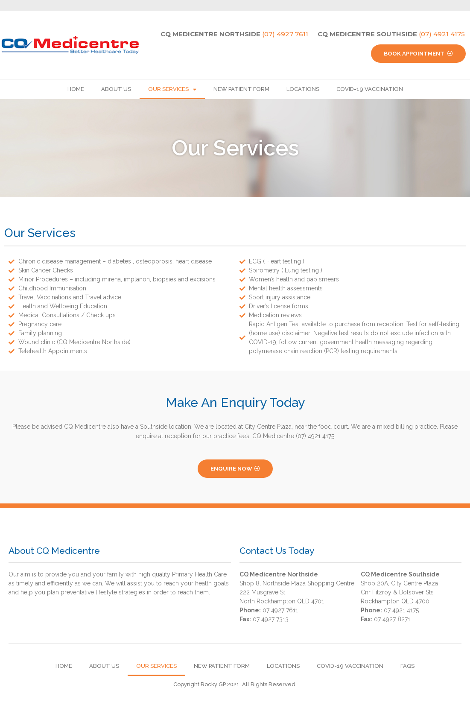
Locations (302, 89)
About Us (116, 89)
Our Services (172, 89)
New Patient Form (241, 89)
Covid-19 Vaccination (369, 89)
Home (75, 89)
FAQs (407, 666)
